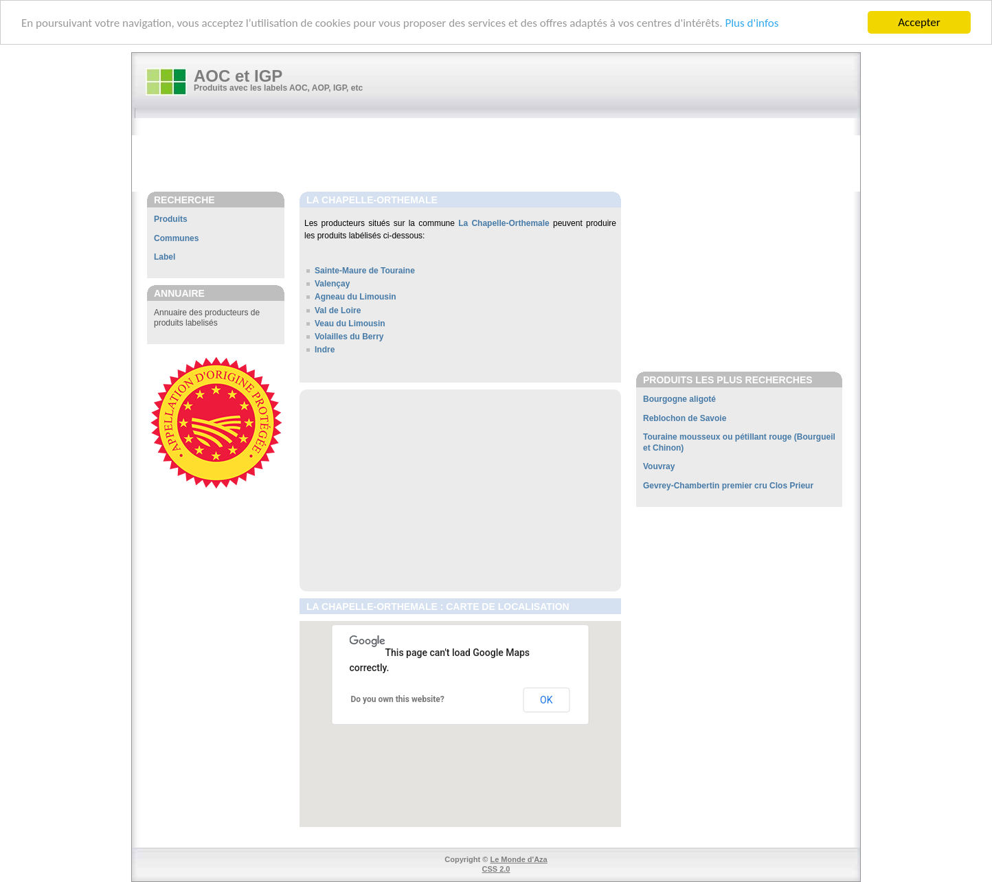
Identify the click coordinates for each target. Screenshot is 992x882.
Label (164, 257)
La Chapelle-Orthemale (504, 223)
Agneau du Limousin (355, 297)
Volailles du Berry (349, 336)
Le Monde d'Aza (518, 859)
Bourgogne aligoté (679, 399)
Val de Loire (338, 310)
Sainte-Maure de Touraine (365, 270)
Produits (171, 219)
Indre (325, 349)
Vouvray (659, 466)
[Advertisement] (503, 156)
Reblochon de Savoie (684, 418)
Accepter (919, 22)
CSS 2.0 (496, 869)
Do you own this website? (397, 699)
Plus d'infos (751, 23)
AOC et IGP (238, 76)
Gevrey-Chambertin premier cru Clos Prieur (728, 485)
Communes (176, 238)
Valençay (332, 284)
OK (546, 699)
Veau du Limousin (350, 323)
